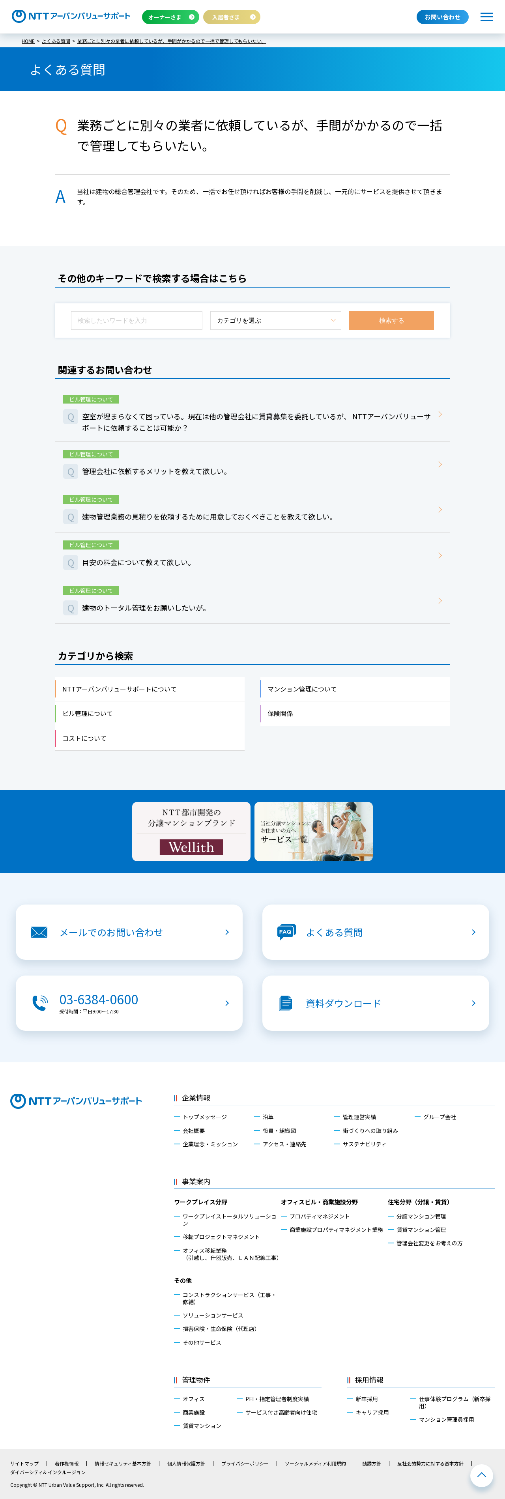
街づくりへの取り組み (370, 1130)
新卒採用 (367, 1398)
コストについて (84, 738)
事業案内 (196, 1181)
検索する (391, 320)
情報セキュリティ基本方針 (123, 1463)
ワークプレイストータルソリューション (230, 1220)
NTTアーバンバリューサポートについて (119, 688)
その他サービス (202, 1342)
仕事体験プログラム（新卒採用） (455, 1402)
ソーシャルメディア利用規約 (315, 1463)
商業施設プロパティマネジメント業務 (336, 1229)
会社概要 (194, 1130)
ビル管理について (87, 713)
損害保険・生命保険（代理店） (221, 1328)
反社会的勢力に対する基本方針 (430, 1463)
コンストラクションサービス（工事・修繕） (230, 1298)
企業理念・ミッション (210, 1144)
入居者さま (226, 17)
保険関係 (280, 713)
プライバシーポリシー (245, 1463)
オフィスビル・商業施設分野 (319, 1202)
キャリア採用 (372, 1412)
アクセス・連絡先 (285, 1144)
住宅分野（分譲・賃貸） (420, 1202)
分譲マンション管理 (421, 1216)
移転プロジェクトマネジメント (221, 1236)
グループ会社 (439, 1116)
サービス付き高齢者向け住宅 (281, 1412)
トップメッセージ (205, 1116)
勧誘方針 (371, 1463)
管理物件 (196, 1379)
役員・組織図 (279, 1130)
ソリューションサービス (213, 1315)
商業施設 (194, 1412)
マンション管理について (302, 688)
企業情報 (196, 1097)
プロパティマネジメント (320, 1216)
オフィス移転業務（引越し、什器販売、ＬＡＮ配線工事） (232, 1254)
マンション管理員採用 (446, 1419)
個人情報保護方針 (186, 1463)
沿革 (268, 1116)
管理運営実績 (359, 1116)
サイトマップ (24, 1463)
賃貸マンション (202, 1425)
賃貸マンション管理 (421, 1229)
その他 (183, 1280)
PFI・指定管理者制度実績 (277, 1398)
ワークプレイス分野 (200, 1202)
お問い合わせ (442, 17)
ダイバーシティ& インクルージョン (48, 1472)
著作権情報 (67, 1463)
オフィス (194, 1398)
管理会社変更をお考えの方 (430, 1243)
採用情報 (369, 1379)
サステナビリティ (365, 1144)
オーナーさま (164, 17)
